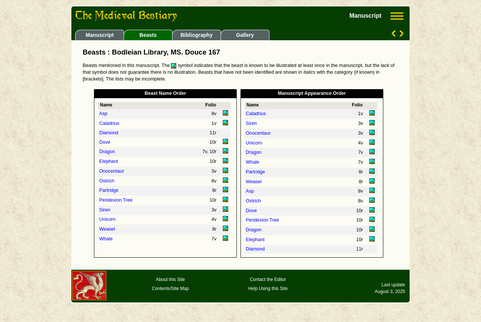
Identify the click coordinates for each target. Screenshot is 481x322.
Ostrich (106, 181)
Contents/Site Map (170, 288)
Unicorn (107, 219)
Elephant (108, 161)
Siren (104, 210)
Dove (104, 142)
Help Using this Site (268, 288)
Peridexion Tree (116, 200)
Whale (106, 239)
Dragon (107, 151)
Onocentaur (111, 171)
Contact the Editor (268, 279)
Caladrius (109, 123)
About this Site (170, 279)
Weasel (107, 229)
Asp (103, 113)
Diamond (108, 132)
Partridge (108, 190)
